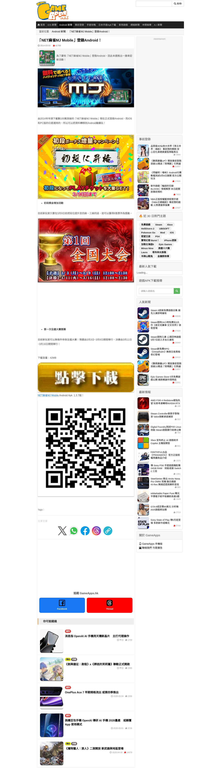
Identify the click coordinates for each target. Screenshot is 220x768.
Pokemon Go (148, 232)
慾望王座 (146, 236)
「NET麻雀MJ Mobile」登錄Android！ (89, 31)
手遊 (74, 659)
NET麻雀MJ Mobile (86, 380)
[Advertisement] (86, 306)
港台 (68, 659)
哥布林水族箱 (159, 252)
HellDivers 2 (148, 228)
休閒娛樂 (146, 25)
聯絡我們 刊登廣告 (150, 548)
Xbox (170, 224)
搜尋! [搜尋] (178, 3)
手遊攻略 (91, 25)
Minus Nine (147, 248)
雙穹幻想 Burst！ (150, 240)
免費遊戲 (146, 224)
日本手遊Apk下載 (107, 25)
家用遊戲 (123, 25)
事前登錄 (79, 25)
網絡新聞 (135, 25)
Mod (163, 232)
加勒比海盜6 (148, 244)
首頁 (41, 25)
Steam (159, 224)
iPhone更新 (170, 240)
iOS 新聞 (52, 25)
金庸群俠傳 (163, 256)
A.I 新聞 (158, 25)
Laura (144, 252)
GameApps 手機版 (150, 544)
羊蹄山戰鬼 (147, 256)
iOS (172, 232)
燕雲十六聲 (164, 248)
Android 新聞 (65, 25)
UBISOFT (164, 228)
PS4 (157, 236)
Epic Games (165, 244)
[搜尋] (154, 4)
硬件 (68, 631)
